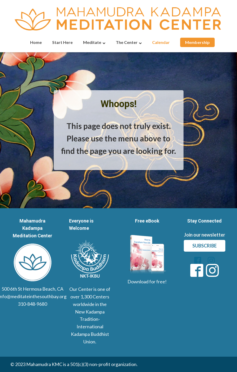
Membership (197, 42)
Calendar (161, 42)
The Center (129, 42)
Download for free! (147, 281)
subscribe (204, 246)
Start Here (62, 42)
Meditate (94, 42)
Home (36, 42)
